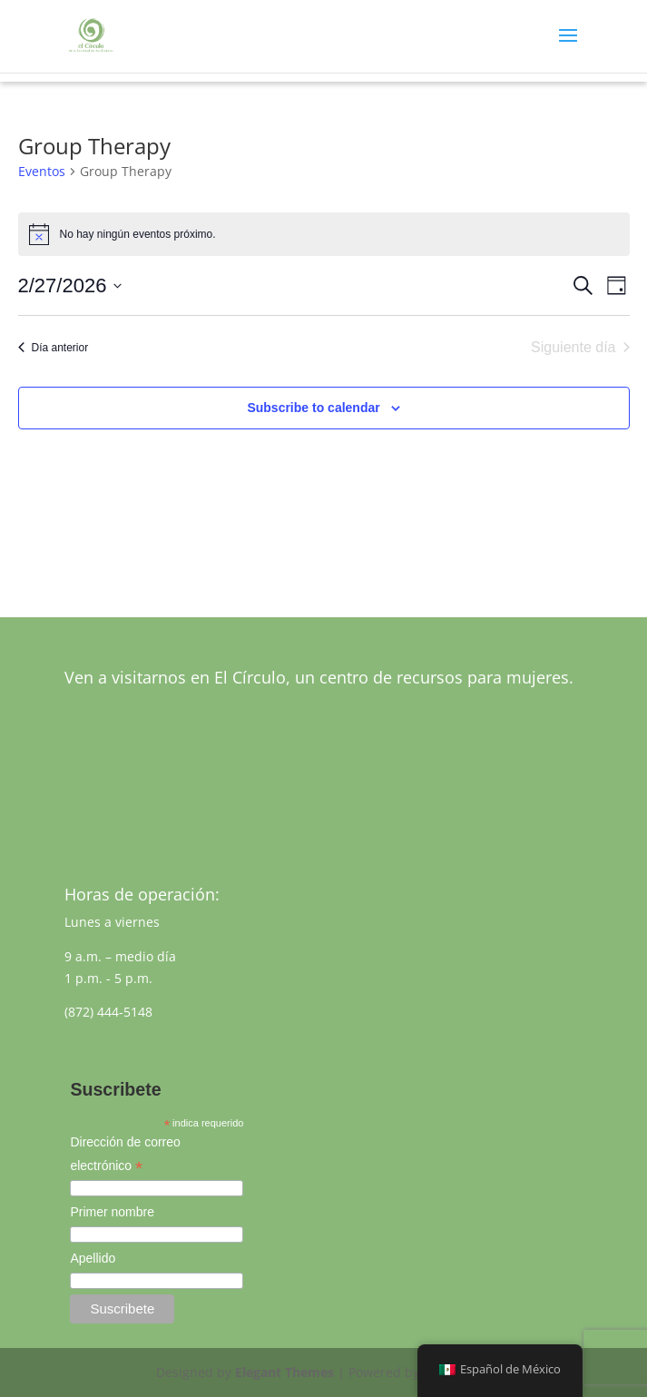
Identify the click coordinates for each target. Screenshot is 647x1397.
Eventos (41, 171)
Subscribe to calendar (313, 407)
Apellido (92, 1258)
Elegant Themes (284, 1372)
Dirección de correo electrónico (125, 1156)
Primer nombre (112, 1212)
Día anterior (53, 347)
